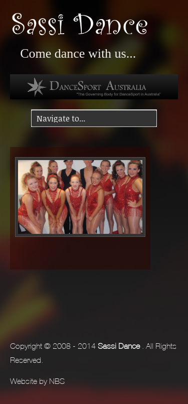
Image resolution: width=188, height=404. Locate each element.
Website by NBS (37, 379)
